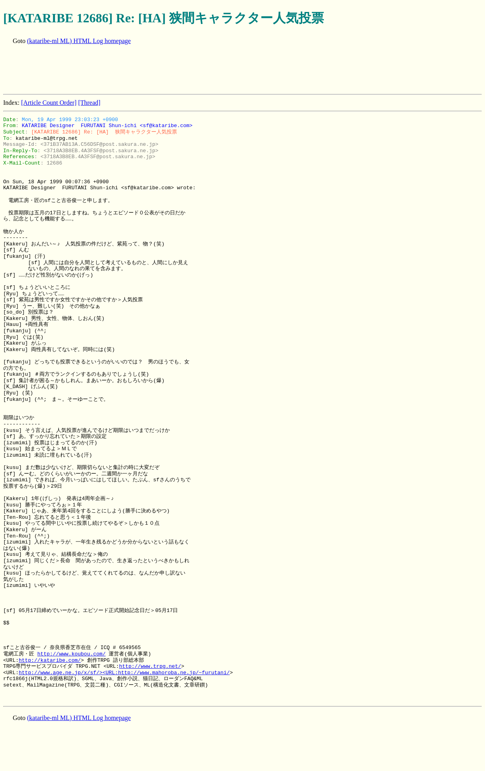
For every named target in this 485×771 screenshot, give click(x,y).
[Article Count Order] (49, 102)
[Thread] (89, 102)
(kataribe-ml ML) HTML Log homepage (79, 40)
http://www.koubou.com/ (71, 653)
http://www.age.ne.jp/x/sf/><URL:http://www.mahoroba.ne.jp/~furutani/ (124, 672)
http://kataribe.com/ (50, 660)
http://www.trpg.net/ (150, 666)
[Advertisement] (148, 70)
